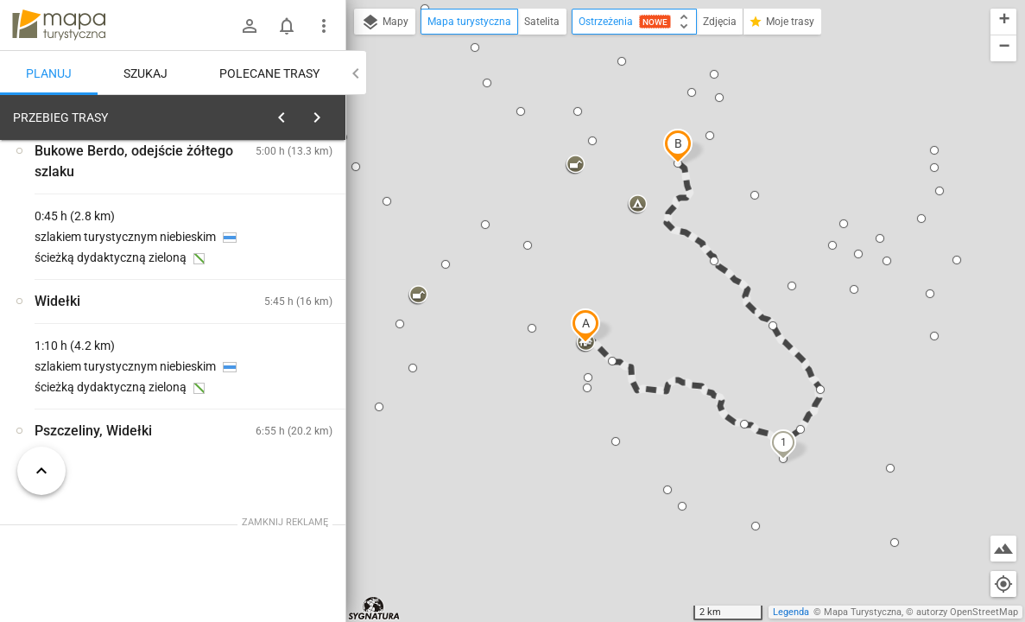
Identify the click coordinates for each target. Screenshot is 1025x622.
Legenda (791, 612)
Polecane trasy (269, 73)
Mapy (384, 22)
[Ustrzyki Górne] (103, 373)
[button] (585, 325)
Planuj (49, 73)
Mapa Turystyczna (863, 612)
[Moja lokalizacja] (1003, 584)
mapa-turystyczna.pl (58, 25)
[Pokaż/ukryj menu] (324, 26)
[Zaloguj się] (249, 26)
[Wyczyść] (330, 113)
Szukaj (145, 73)
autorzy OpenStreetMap (967, 612)
